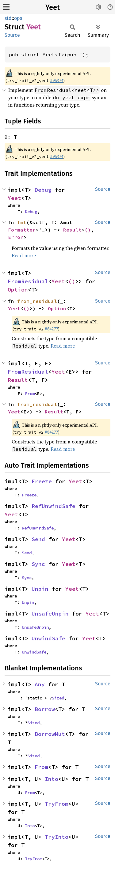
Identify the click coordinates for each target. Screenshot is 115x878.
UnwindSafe (48, 638)
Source (12, 35)
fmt (21, 222)
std (8, 18)
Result (72, 230)
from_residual (37, 301)
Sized (58, 698)
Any (40, 684)
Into (51, 778)
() (88, 230)
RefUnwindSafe (53, 506)
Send (38, 539)
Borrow (45, 709)
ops (18, 18)
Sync (38, 563)
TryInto (56, 836)
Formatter (22, 230)
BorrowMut (50, 733)
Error (15, 237)
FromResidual (28, 281)
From (30, 393)
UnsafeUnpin (50, 613)
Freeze (42, 481)
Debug (43, 189)
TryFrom (56, 803)
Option (18, 289)
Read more (24, 255)
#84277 (51, 329)
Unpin (40, 588)
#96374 (56, 80)
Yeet (52, 7)
